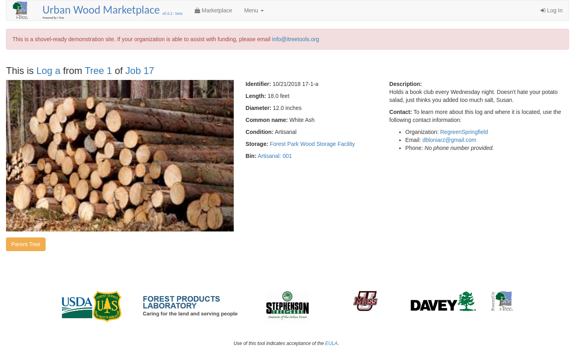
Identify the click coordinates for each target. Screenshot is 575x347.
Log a (48, 70)
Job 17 (139, 70)
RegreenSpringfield (464, 132)
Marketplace (213, 10)
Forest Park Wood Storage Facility (312, 144)
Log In (552, 10)
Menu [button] (254, 10)
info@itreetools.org (295, 39)
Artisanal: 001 (275, 156)
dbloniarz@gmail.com (449, 140)
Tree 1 (98, 70)
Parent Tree (25, 244)
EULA (331, 343)
